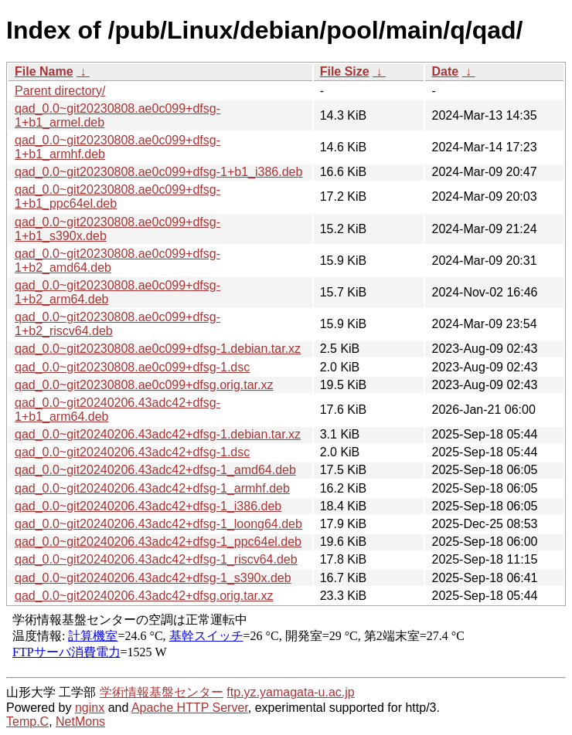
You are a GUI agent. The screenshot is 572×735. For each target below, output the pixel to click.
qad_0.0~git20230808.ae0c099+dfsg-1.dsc (132, 367)
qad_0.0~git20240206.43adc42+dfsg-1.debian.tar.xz (158, 434)
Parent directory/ (60, 90)
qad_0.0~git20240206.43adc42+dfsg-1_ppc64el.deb (158, 541)
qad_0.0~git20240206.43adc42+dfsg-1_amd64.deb (155, 469)
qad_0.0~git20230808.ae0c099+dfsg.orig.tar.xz (144, 384)
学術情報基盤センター (161, 692)
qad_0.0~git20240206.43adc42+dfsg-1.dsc (132, 452)
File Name (44, 71)
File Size (344, 71)
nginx (89, 707)
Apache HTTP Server (189, 707)
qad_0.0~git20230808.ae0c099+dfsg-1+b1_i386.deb (158, 171)
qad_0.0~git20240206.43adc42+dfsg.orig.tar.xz (144, 595)
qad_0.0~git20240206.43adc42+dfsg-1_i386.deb (148, 506)
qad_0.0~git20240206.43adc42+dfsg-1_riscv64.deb (156, 559)
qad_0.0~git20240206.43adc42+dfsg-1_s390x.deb (153, 577)
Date (444, 71)
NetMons (80, 721)
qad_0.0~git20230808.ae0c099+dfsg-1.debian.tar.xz (158, 348)
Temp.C (27, 721)
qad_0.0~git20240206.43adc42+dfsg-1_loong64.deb (158, 523)
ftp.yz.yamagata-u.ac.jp (290, 692)
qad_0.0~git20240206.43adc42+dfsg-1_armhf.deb (152, 488)
